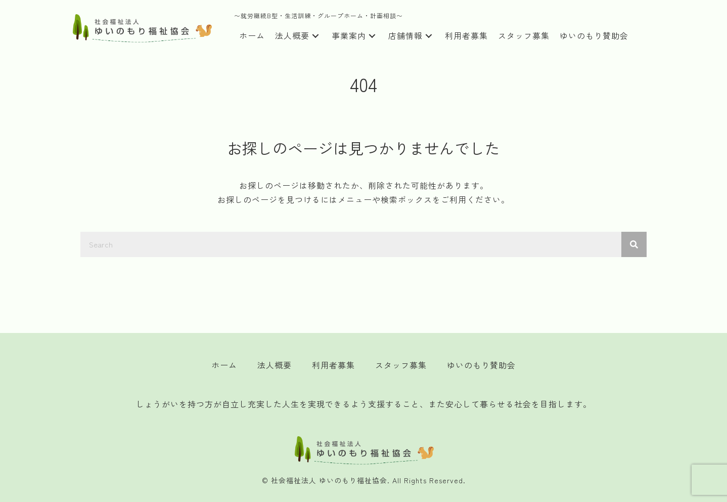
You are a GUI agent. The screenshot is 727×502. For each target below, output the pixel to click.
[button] (315, 36)
